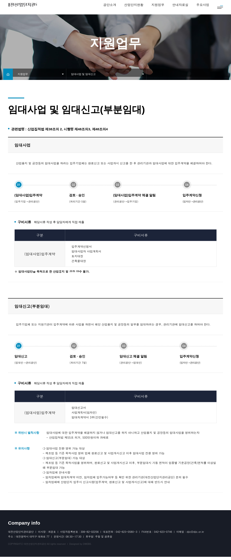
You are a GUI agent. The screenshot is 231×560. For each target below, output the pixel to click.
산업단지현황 (133, 7)
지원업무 (157, 7)
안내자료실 (180, 7)
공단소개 (109, 7)
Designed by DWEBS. (80, 547)
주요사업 (202, 7)
